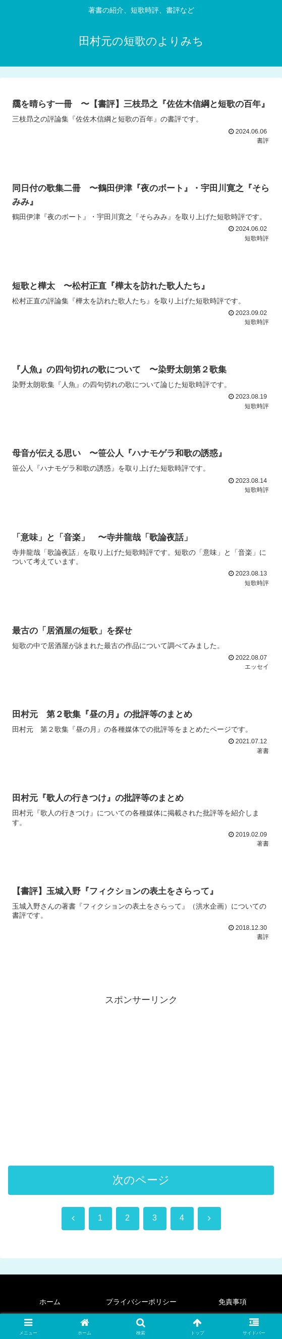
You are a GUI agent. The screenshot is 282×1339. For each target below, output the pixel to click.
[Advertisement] (141, 1083)
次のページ (141, 1184)
